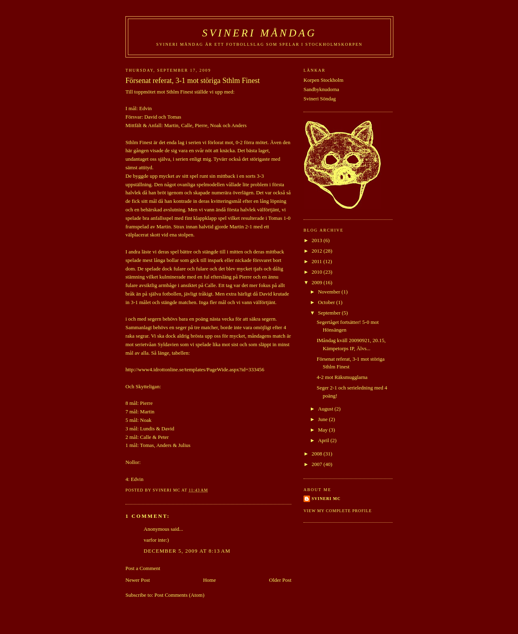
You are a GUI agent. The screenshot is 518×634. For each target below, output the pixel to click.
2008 (317, 454)
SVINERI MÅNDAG (259, 33)
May (323, 430)
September (330, 313)
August (326, 409)
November (330, 292)
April (324, 440)
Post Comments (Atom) (180, 595)
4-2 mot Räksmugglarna (341, 377)
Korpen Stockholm (324, 80)
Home (209, 580)
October (327, 302)
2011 (317, 261)
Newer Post (137, 580)
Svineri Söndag (320, 99)
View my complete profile (338, 510)
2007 (317, 464)
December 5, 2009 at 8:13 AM (187, 551)
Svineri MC (326, 498)
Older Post (280, 580)
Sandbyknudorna (321, 89)
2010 (317, 272)
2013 (317, 240)
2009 (317, 282)
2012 (317, 251)
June (323, 419)
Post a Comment (142, 568)
